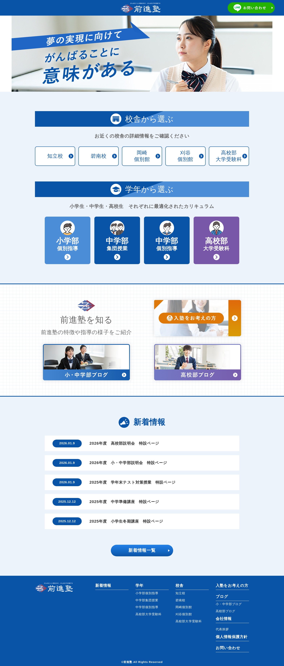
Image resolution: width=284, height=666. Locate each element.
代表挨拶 (222, 629)
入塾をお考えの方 (232, 585)
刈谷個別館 (185, 156)
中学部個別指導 (146, 607)
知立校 (55, 156)
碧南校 (98, 156)
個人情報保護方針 (232, 637)
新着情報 (103, 585)
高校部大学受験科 (229, 156)
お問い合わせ (228, 648)
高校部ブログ (225, 611)
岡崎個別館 (142, 156)
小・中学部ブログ (229, 604)
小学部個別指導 (146, 593)
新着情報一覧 (142, 550)
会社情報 (224, 619)
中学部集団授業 (146, 600)
